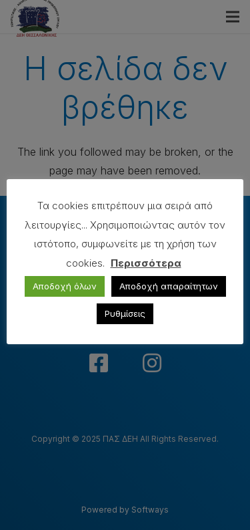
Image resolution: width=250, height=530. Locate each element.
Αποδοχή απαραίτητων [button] (168, 286)
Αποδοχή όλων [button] (65, 286)
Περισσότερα (146, 263)
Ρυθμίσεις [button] (125, 313)
